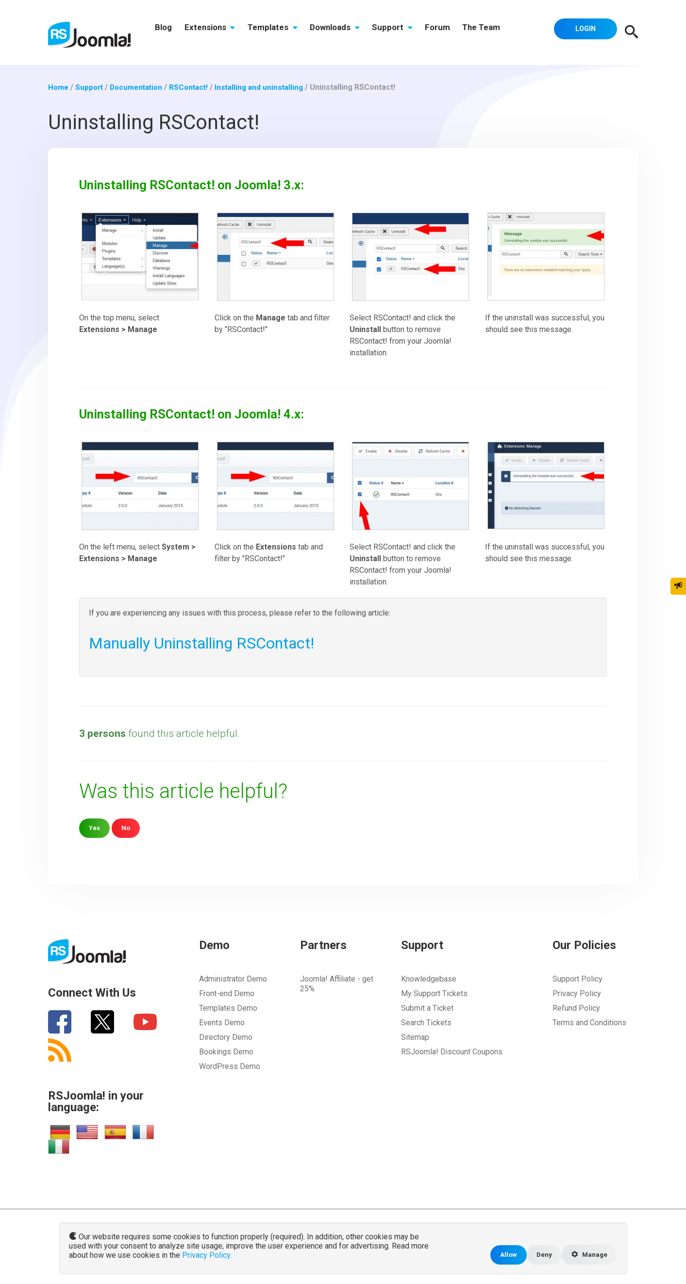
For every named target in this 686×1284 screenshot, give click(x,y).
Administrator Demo (233, 979)
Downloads (346, 32)
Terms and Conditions (589, 1022)
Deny (540, 1254)
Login (582, 31)
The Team (502, 32)
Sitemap (415, 1037)
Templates (280, 32)
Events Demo (222, 1022)
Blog (165, 32)
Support (406, 32)
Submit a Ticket (427, 1008)
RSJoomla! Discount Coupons (451, 1051)
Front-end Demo (226, 993)
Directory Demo (225, 1037)
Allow (504, 1254)
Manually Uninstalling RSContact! (216, 643)
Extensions (214, 32)
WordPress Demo (229, 1066)
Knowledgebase (428, 979)
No (127, 828)
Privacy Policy (576, 993)
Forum (455, 32)
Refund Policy (576, 1008)
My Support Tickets (434, 993)
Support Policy (577, 979)
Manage (588, 1254)
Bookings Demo (226, 1051)
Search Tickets (426, 1022)
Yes (95, 828)
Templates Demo (228, 1008)
